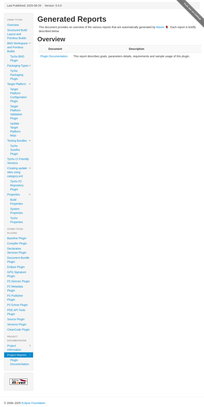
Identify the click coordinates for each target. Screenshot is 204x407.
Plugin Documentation (19, 362)
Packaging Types (19, 65)
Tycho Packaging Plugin (16, 74)
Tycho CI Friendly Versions (18, 161)
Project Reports (19, 355)
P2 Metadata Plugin (15, 288)
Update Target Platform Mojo (15, 129)
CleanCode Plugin (18, 329)
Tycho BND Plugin (17, 58)
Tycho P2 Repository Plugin (17, 185)
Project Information (19, 347)
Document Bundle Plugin (18, 259)
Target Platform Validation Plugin (16, 112)
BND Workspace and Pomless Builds (19, 47)
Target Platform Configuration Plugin (18, 95)
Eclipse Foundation (33, 403)
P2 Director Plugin (18, 281)
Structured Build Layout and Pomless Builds (17, 34)
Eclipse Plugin (16, 267)
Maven (160, 27)
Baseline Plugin (16, 238)
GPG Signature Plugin (16, 274)
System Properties (16, 210)
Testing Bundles (19, 140)
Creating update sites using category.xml (19, 172)
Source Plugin (16, 319)
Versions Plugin (16, 324)
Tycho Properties (16, 220)
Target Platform (19, 84)
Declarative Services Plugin (16, 250)
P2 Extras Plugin (17, 304)
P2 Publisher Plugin (15, 297)
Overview (13, 25)
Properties (19, 194)
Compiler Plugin (17, 243)
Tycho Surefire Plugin (15, 149)
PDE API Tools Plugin (16, 312)
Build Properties (16, 201)
